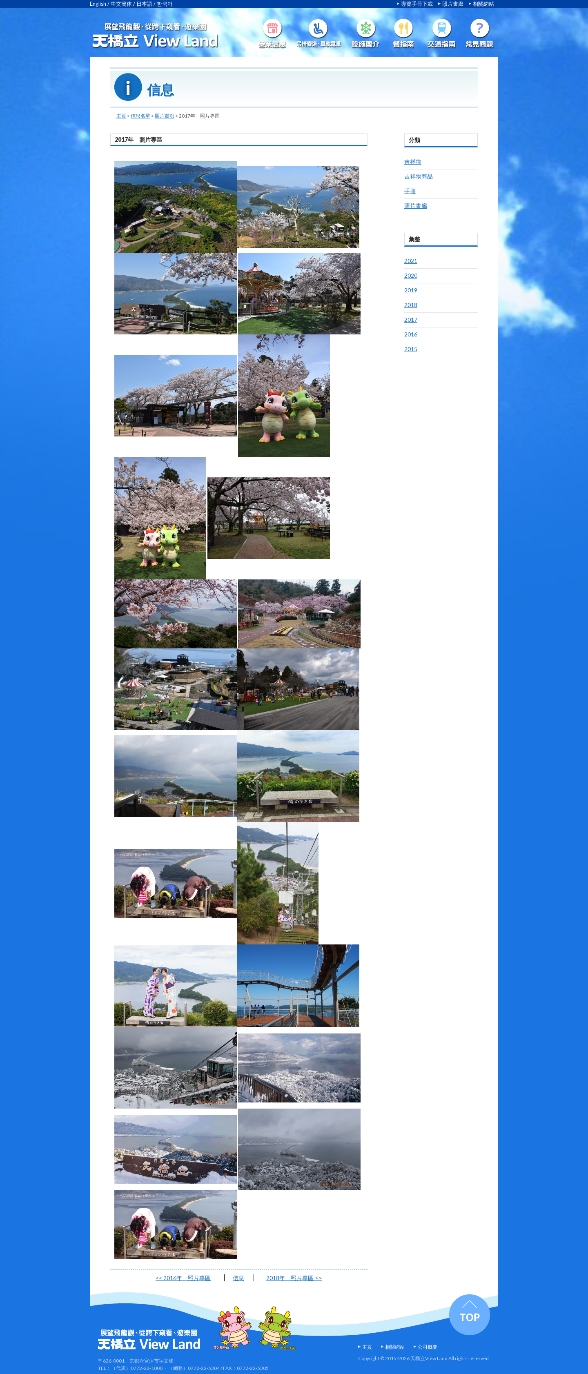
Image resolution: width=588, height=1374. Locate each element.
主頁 (121, 116)
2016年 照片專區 (183, 1277)
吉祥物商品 (418, 176)
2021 (410, 260)
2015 (410, 348)
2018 (410, 304)
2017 (410, 319)
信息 (238, 1277)
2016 (410, 334)
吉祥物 (412, 161)
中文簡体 (121, 3)
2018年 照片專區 (294, 1277)
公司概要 (427, 1347)
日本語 (144, 3)
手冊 (410, 190)
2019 (410, 290)
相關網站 (483, 3)
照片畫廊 (452, 3)
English (98, 3)
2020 (410, 275)
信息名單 (140, 116)
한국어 (165, 3)
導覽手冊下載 (417, 3)
